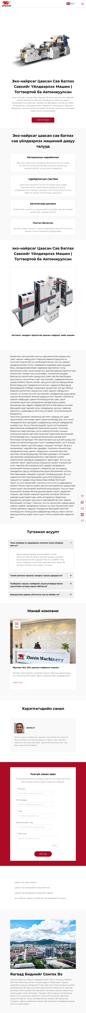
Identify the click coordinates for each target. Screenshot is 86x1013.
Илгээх (43, 854)
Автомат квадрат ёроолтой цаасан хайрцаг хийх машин (43, 335)
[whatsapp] (82, 502)
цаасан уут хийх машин (25, 882)
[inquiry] (82, 521)
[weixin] (82, 514)
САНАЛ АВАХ (43, 120)
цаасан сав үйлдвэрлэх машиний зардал (33, 893)
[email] (82, 508)
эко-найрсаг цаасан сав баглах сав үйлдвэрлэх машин (40, 898)
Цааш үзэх (17, 682)
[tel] (82, 496)
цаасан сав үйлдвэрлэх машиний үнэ (32, 887)
